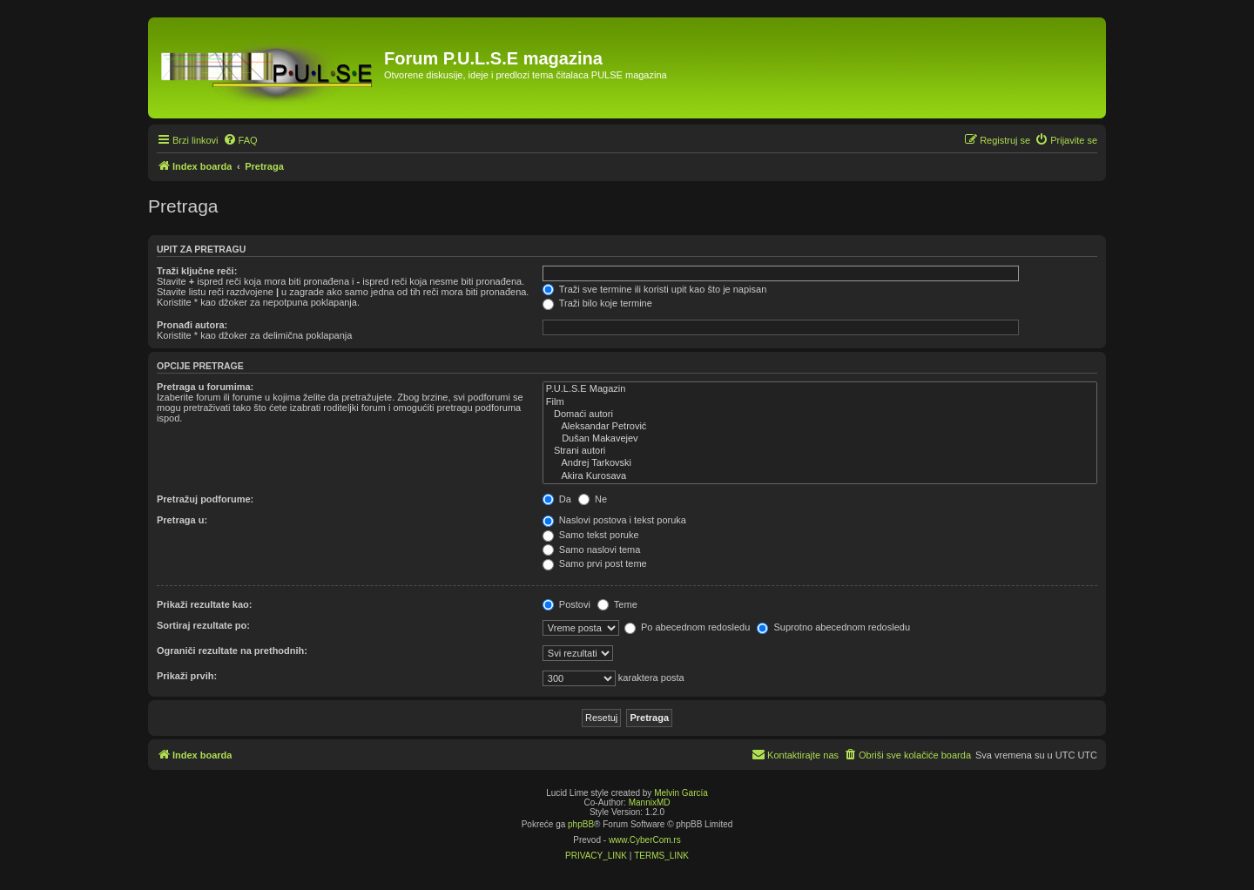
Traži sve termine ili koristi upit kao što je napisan (655, 289)
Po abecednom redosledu (687, 627)
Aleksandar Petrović (820, 427)
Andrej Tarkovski (820, 463)
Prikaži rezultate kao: (204, 604)
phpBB (581, 824)
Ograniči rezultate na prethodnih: (232, 650)
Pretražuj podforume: (205, 499)
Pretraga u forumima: (205, 386)
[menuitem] (240, 140)
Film (820, 402)
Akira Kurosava (820, 476)
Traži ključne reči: (197, 271)
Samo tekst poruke (591, 534)
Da (557, 499)
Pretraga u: (182, 520)
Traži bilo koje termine (597, 303)
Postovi (566, 604)
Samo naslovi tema (592, 549)
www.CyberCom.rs (645, 840)
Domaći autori (820, 414)
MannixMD (650, 802)
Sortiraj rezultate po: (203, 625)
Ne (592, 499)
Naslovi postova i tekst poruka (614, 520)
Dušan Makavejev (820, 439)
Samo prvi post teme (595, 563)
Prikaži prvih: (187, 676)
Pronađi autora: (192, 325)
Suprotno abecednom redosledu (833, 627)
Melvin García (681, 793)
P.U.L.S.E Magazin (820, 389)
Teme (617, 604)
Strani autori (820, 451)
